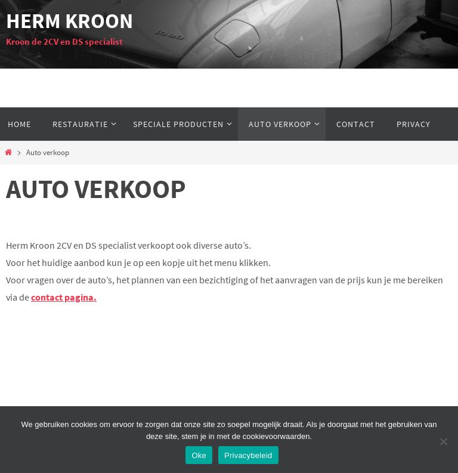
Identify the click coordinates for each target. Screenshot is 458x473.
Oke (198, 455)
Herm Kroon (69, 21)
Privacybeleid (248, 455)
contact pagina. (64, 297)
